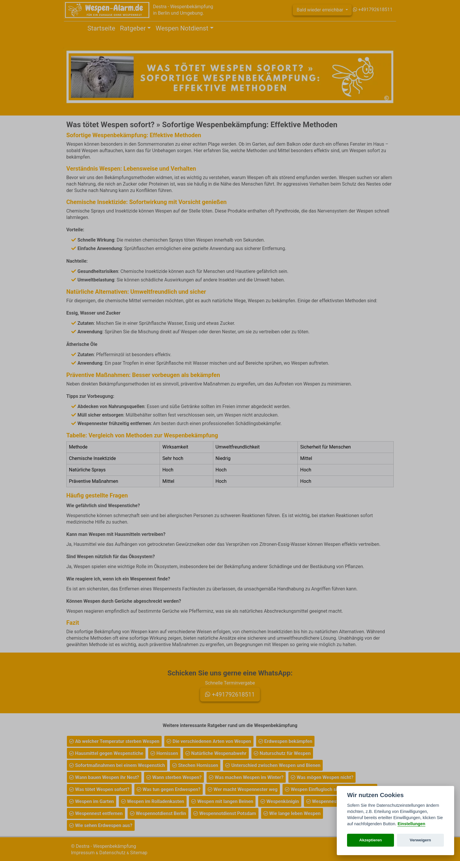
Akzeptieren (370, 840)
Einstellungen (411, 823)
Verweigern (420, 840)
